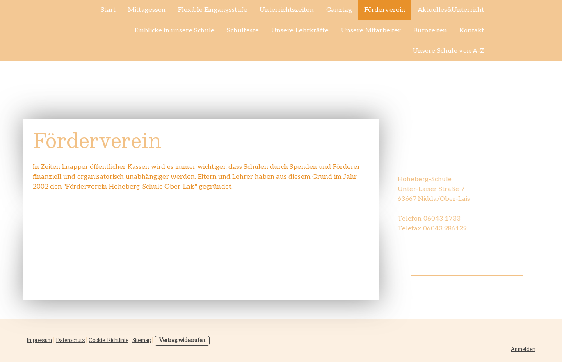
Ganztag (339, 10)
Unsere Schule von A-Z (448, 51)
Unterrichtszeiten (287, 10)
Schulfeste (243, 30)
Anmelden (523, 349)
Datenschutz (70, 340)
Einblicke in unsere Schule (175, 30)
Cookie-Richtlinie (108, 340)
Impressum (39, 340)
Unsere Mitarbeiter (371, 30)
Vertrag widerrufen (182, 340)
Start (108, 10)
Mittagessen (147, 10)
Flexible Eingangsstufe (212, 10)
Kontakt (471, 30)
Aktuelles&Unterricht (451, 10)
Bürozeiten (430, 30)
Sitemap (141, 340)
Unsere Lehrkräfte (300, 30)
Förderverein (384, 10)
